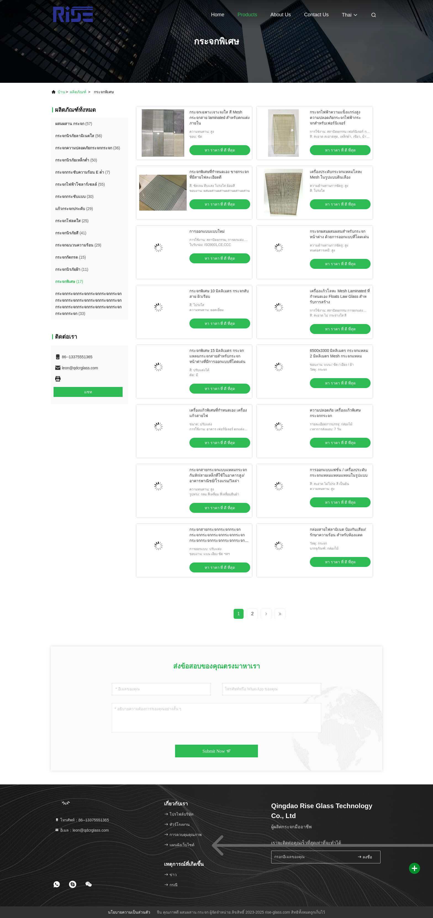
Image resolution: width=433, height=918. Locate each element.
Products (247, 14)
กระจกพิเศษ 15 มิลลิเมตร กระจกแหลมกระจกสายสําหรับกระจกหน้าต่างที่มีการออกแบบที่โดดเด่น (217, 356)
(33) (88, 303)
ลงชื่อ (364, 857)
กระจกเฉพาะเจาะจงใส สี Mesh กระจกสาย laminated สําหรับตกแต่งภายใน (219, 117)
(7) (82, 172)
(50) (76, 160)
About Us (280, 14)
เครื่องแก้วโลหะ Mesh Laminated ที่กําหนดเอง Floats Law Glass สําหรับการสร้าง (339, 296)
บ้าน (61, 92)
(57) (73, 123)
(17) (69, 281)
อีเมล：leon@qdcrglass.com (82, 830)
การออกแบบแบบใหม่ (207, 231)
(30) (74, 196)
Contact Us (316, 14)
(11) (71, 269)
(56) (78, 136)
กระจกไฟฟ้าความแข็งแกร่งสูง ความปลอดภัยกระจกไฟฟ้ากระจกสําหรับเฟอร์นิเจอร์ (335, 117)
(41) (70, 233)
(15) (70, 257)
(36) (87, 148)
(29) (74, 208)
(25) (72, 221)
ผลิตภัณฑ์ (78, 92)
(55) (80, 184)
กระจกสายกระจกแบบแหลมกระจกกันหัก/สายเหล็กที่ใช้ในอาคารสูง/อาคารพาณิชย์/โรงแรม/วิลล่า (218, 475)
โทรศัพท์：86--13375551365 (82, 820)
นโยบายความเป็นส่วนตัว (129, 912)
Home (217, 14)
